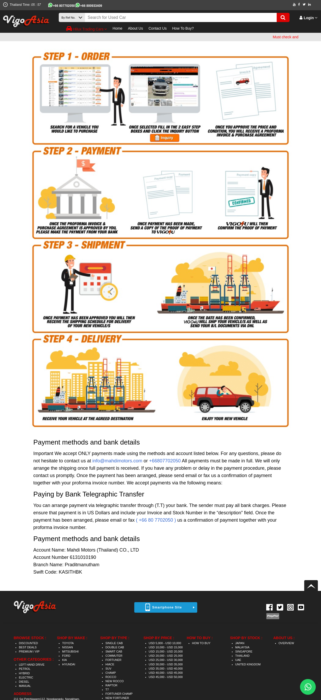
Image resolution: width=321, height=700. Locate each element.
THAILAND (242, 655)
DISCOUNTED (28, 643)
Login (308, 18)
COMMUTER (113, 655)
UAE (238, 659)
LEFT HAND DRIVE (32, 664)
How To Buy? (183, 28)
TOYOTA (68, 643)
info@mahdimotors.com (117, 460)
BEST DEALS (28, 647)
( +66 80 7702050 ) (156, 520)
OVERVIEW (286, 643)
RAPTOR (111, 685)
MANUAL (25, 685)
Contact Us (157, 28)
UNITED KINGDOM (248, 664)
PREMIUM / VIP (29, 651)
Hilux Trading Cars (86, 28)
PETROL (24, 668)
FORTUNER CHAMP (119, 693)
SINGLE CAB (114, 643)
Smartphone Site (167, 607)
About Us (135, 28)
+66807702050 (165, 460)
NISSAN (67, 647)
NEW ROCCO (114, 681)
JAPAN (239, 643)
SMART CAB (113, 651)
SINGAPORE (243, 651)
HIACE (109, 664)
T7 (107, 689)
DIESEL (24, 681)
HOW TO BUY (201, 643)
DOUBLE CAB (114, 647)
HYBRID (24, 673)
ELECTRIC (26, 677)
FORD (66, 655)
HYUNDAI (68, 664)
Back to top (311, 585)
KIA (64, 659)
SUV (108, 668)
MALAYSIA (242, 647)
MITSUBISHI (70, 651)
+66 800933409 (91, 6)
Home (117, 28)
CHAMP (110, 672)
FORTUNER (113, 659)
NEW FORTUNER (117, 697)
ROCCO (110, 676)
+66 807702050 (64, 6)
